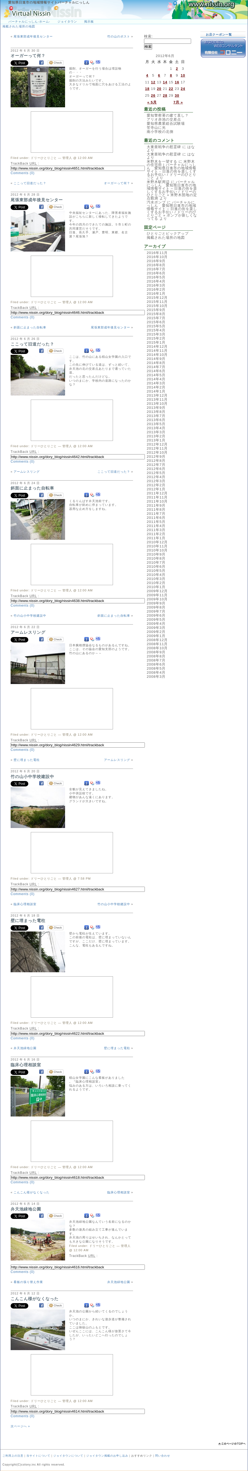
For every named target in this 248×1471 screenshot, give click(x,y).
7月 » (178, 102)
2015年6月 (156, 322)
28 (165, 95)
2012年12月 (157, 444)
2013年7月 (156, 416)
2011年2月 (156, 534)
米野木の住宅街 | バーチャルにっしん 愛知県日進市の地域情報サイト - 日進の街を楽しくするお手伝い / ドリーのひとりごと (172, 169)
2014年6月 (156, 371)
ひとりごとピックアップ (168, 233)
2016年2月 (156, 289)
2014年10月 (157, 355)
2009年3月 (156, 628)
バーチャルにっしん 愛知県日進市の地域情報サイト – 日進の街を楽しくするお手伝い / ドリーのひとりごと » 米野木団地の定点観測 (172, 190)
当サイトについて (38, 1455)
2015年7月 (156, 318)
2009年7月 (156, 611)
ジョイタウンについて (68, 1455)
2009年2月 (156, 632)
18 (147, 89)
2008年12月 (157, 640)
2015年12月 (157, 298)
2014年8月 (156, 363)
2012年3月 (156, 481)
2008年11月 (157, 644)
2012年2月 (156, 485)
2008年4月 (156, 672)
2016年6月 (156, 273)
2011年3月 (156, 530)
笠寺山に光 (156, 128)
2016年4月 (156, 281)
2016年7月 (156, 269)
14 (165, 82)
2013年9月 (156, 408)
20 (159, 89)
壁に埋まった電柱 (27, 759)
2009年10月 (157, 599)
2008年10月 (157, 648)
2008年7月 (156, 660)
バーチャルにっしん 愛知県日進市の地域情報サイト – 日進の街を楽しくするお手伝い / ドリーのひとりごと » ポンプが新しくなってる (172, 210)
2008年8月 (156, 656)
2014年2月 (156, 387)
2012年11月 (157, 448)
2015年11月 (157, 302)
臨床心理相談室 (25, 904)
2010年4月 (156, 575)
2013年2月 (156, 436)
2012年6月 (156, 469)
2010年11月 (157, 546)
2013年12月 (157, 395)
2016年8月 (156, 265)
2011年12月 (157, 493)
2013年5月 (156, 424)
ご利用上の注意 (12, 1455)
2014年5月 (156, 375)
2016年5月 (156, 277)
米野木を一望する (162, 161)
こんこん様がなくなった (32, 1192)
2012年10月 (157, 452)
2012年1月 (156, 489)
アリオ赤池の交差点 (164, 119)
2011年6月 (156, 518)
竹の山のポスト (118, 36)
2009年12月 (157, 591)
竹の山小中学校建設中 (30, 615)
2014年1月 (156, 391)
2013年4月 (156, 428)
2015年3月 (156, 334)
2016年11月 (157, 253)
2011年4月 (156, 526)
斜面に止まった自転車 (30, 327)
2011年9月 (156, 505)
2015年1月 (156, 342)
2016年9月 (156, 261)
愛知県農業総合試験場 (166, 123)
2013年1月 (156, 440)
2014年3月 (156, 383)
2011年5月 (156, 522)
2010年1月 (156, 587)
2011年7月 (156, 514)
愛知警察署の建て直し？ (168, 115)
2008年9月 (156, 652)
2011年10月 (157, 501)
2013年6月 (156, 420)
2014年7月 (156, 367)
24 (183, 89)
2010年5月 (156, 571)
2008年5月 (156, 668)
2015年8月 (156, 314)
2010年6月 (156, 566)
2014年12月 (157, 346)
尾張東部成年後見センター (33, 36)
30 (177, 95)
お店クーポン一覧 (219, 34)
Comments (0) (23, 173)
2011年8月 (156, 509)
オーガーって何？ (28, 55)
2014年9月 (156, 359)
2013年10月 (157, 404)
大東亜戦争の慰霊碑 (164, 147)
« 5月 (152, 102)
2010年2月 (156, 583)
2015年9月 (156, 310)
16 (177, 82)
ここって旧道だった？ (30, 183)
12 (153, 82)
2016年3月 (156, 285)
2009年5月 (156, 619)
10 (183, 75)
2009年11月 (157, 595)
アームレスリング (27, 471)
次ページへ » (20, 1426)
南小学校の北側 (160, 132)
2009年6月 (156, 615)
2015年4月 (156, 330)
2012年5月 (156, 473)
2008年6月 (156, 664)
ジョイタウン (67, 21)
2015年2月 (156, 338)
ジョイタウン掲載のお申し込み (107, 1455)
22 (171, 89)
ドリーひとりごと (44, 157)
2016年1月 (156, 293)
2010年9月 (156, 554)
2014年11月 (157, 351)
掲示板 (89, 21)
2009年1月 (156, 636)
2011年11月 (157, 497)
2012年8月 (156, 461)
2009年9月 (156, 603)
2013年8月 (156, 412)
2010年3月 (156, 579)
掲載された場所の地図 (18, 26)
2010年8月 (156, 558)
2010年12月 (157, 542)
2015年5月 (156, 326)
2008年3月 (156, 677)
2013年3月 (156, 432)
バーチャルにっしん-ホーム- (29, 21)
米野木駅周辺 (158, 182)
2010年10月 (157, 550)
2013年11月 (157, 399)
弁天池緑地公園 (25, 1048)
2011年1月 (156, 538)
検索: (148, 36)
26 (153, 95)
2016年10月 (157, 257)
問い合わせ (162, 1455)
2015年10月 (157, 306)
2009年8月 (156, 607)
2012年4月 (156, 477)
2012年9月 (156, 456)
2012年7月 (156, 465)
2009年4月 (156, 624)
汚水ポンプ (156, 202)
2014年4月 (156, 379)
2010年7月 (156, 562)
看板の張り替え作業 (28, 1282)
